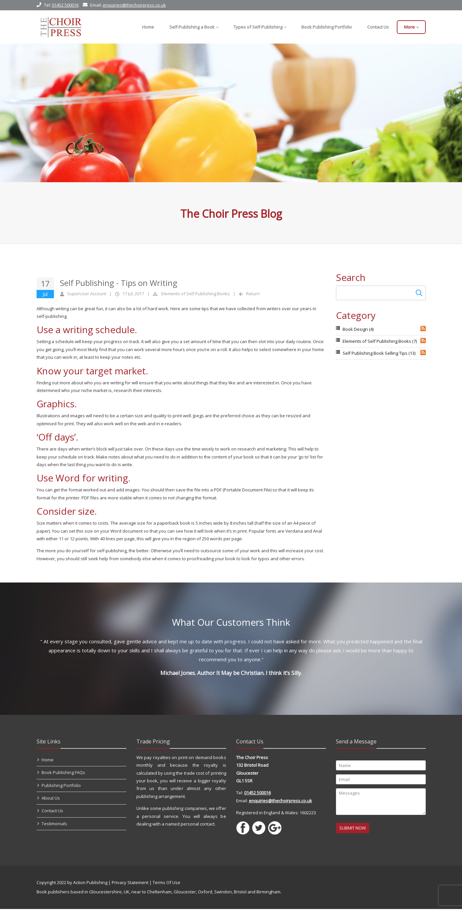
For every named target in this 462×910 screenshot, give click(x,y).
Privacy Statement (130, 883)
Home (48, 761)
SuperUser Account (86, 294)
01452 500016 (65, 5)
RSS (423, 328)
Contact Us (52, 812)
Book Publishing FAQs (63, 773)
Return (253, 294)
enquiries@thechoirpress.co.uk (134, 5)
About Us (51, 799)
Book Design (358, 329)
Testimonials (54, 825)
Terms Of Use (166, 883)
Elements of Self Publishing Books (195, 294)
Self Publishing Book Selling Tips (379, 353)
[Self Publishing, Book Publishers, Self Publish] (61, 27)
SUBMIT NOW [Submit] (352, 829)
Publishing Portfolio (61, 786)
